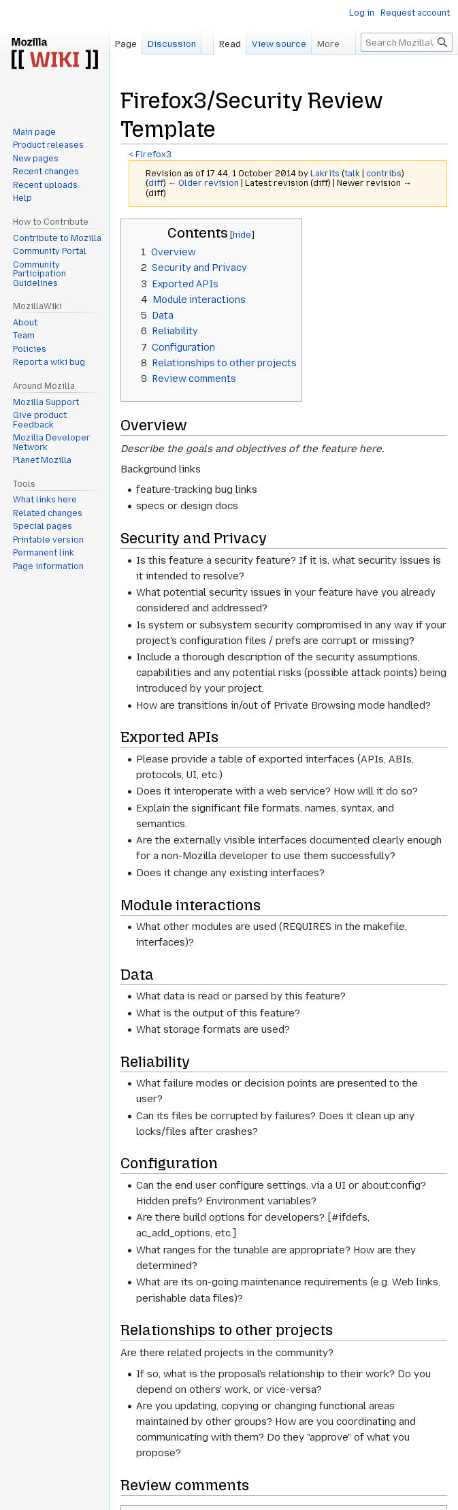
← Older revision (203, 183)
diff (155, 183)
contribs (384, 173)
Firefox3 (153, 154)
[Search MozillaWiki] (407, 42)
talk (352, 173)
